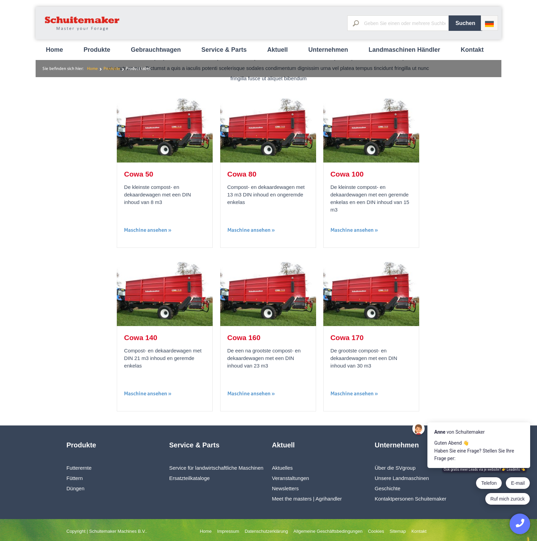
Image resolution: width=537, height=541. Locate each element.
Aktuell (277, 49)
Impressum (228, 531)
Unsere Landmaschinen (402, 478)
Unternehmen (328, 49)
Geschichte (387, 488)
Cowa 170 (347, 337)
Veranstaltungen (290, 478)
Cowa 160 (244, 337)
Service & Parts (224, 49)
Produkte (97, 49)
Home (54, 49)
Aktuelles (282, 468)
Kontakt (472, 49)
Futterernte (78, 468)
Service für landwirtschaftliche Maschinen (216, 468)
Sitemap (397, 531)
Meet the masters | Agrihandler (307, 499)
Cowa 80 (242, 174)
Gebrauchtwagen (156, 49)
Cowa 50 (138, 174)
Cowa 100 (347, 174)
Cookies (376, 531)
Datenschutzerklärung (266, 531)
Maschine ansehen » (148, 230)
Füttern (74, 478)
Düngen (75, 488)
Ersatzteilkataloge (189, 478)
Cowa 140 (140, 337)
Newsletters (285, 488)
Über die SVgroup (395, 468)
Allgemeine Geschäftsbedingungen (328, 531)
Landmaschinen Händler (404, 49)
